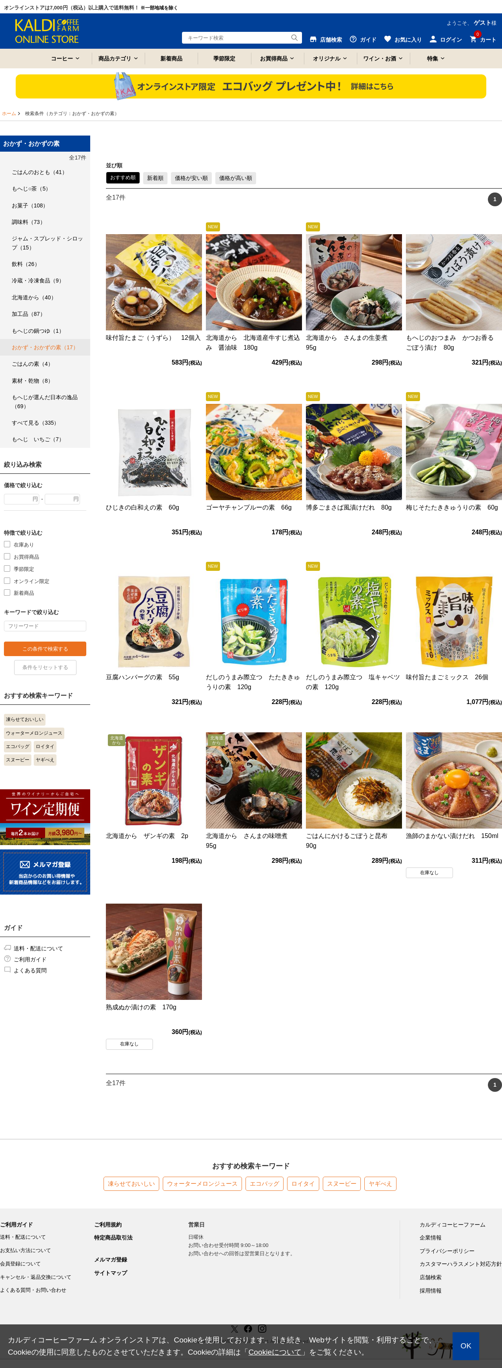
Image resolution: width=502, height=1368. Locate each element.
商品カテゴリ (114, 58)
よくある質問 (30, 970)
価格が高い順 (235, 178)
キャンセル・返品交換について (35, 1277)
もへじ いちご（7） (38, 439)
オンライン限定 (31, 581)
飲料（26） (26, 264)
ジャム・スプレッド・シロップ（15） (47, 242)
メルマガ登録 (110, 1259)
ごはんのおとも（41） (39, 172)
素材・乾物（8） (32, 381)
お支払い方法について (25, 1250)
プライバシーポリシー (447, 1251)
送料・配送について (38, 948)
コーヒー (62, 58)
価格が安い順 (191, 178)
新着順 (155, 178)
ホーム (9, 113)
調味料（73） (28, 222)
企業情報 (431, 1237)
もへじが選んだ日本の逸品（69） (45, 401)
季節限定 (224, 58)
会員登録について (20, 1264)
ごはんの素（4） (32, 364)
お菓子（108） (30, 205)
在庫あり (24, 544)
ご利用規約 (108, 1224)
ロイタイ (45, 746)
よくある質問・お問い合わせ (33, 1290)
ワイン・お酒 (379, 58)
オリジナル (326, 58)
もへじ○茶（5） (31, 188)
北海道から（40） (34, 297)
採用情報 (431, 1290)
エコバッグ (17, 746)
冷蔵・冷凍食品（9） (38, 280)
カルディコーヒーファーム (453, 1224)
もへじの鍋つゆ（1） (38, 331)
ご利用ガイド (30, 959)
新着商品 (171, 58)
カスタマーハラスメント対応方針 (461, 1264)
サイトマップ (110, 1273)
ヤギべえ (45, 760)
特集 (432, 58)
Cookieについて (275, 1352)
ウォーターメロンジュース (34, 733)
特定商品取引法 (113, 1237)
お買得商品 (273, 58)
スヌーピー (17, 760)
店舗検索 (431, 1277)
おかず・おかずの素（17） (45, 347)
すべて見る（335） (35, 423)
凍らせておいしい (25, 719)
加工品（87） (28, 314)
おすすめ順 (123, 177)
